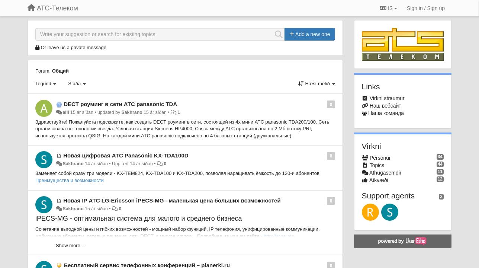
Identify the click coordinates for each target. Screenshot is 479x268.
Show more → (71, 245)
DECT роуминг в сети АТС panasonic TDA (120, 104)
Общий (60, 71)
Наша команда (386, 113)
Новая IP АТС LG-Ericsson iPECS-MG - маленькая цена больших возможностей (171, 200)
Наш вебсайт (385, 106)
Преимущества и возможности (69, 180)
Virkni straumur (387, 98)
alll (65, 112)
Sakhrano (132, 112)
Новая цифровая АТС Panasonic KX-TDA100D (125, 155)
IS (388, 8)
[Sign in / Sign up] (426, 8)
